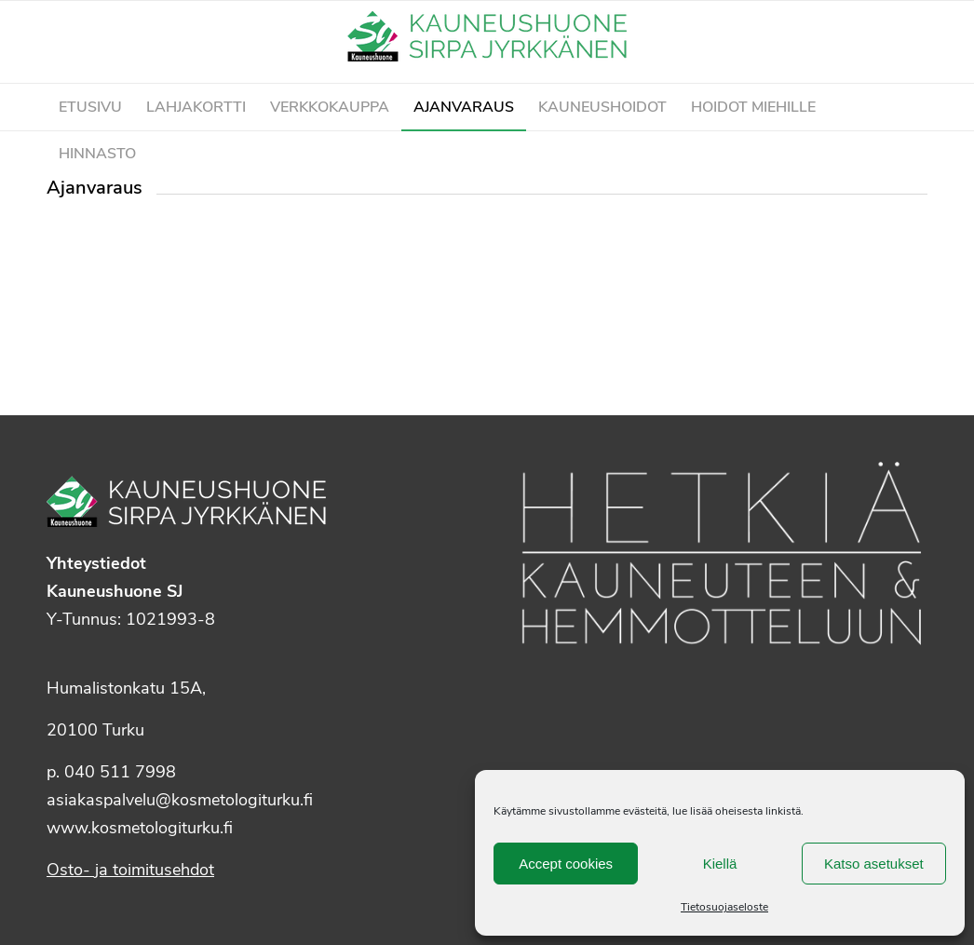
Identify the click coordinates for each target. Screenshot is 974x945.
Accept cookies (566, 863)
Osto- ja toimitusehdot (130, 869)
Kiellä (720, 863)
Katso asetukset (874, 863)
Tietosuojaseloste (724, 906)
